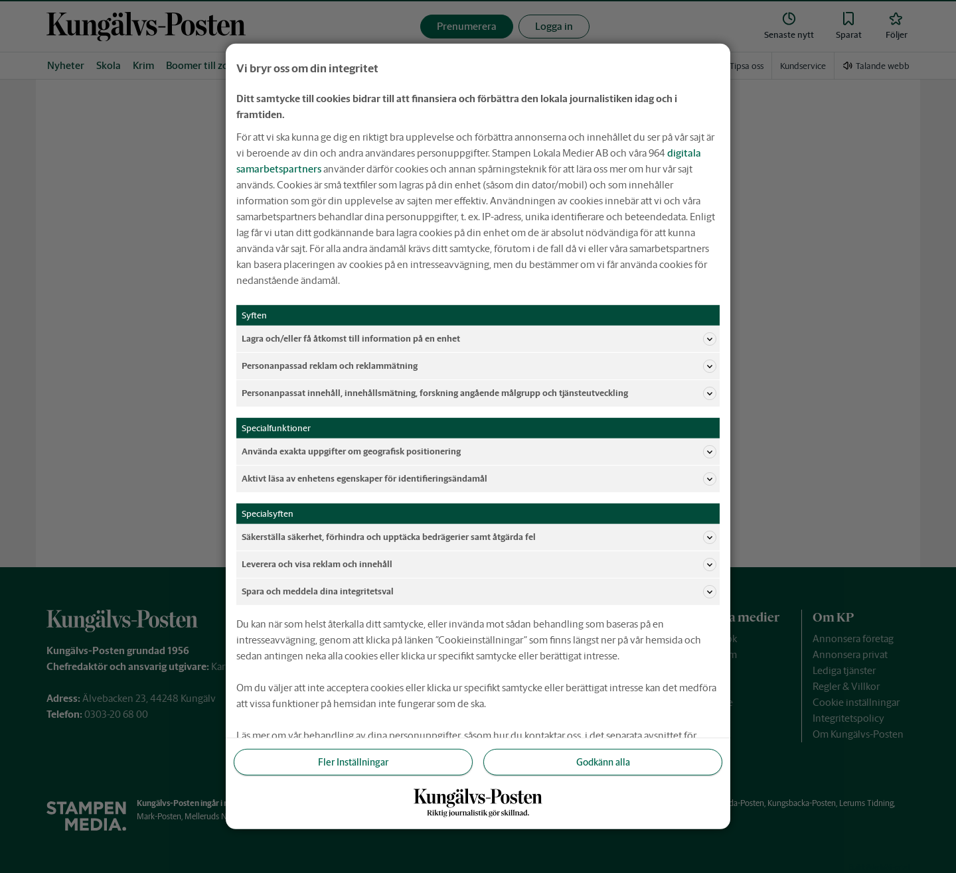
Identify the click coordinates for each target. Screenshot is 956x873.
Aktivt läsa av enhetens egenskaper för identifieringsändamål (479, 479)
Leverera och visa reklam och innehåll (479, 564)
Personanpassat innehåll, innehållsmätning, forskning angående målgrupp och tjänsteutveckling (479, 393)
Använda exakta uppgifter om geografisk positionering (479, 451)
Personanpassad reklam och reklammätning (479, 366)
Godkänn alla (603, 762)
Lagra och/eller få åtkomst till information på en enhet (479, 339)
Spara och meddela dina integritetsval (479, 591)
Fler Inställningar (353, 762)
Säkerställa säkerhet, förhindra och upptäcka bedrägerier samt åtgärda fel (479, 537)
